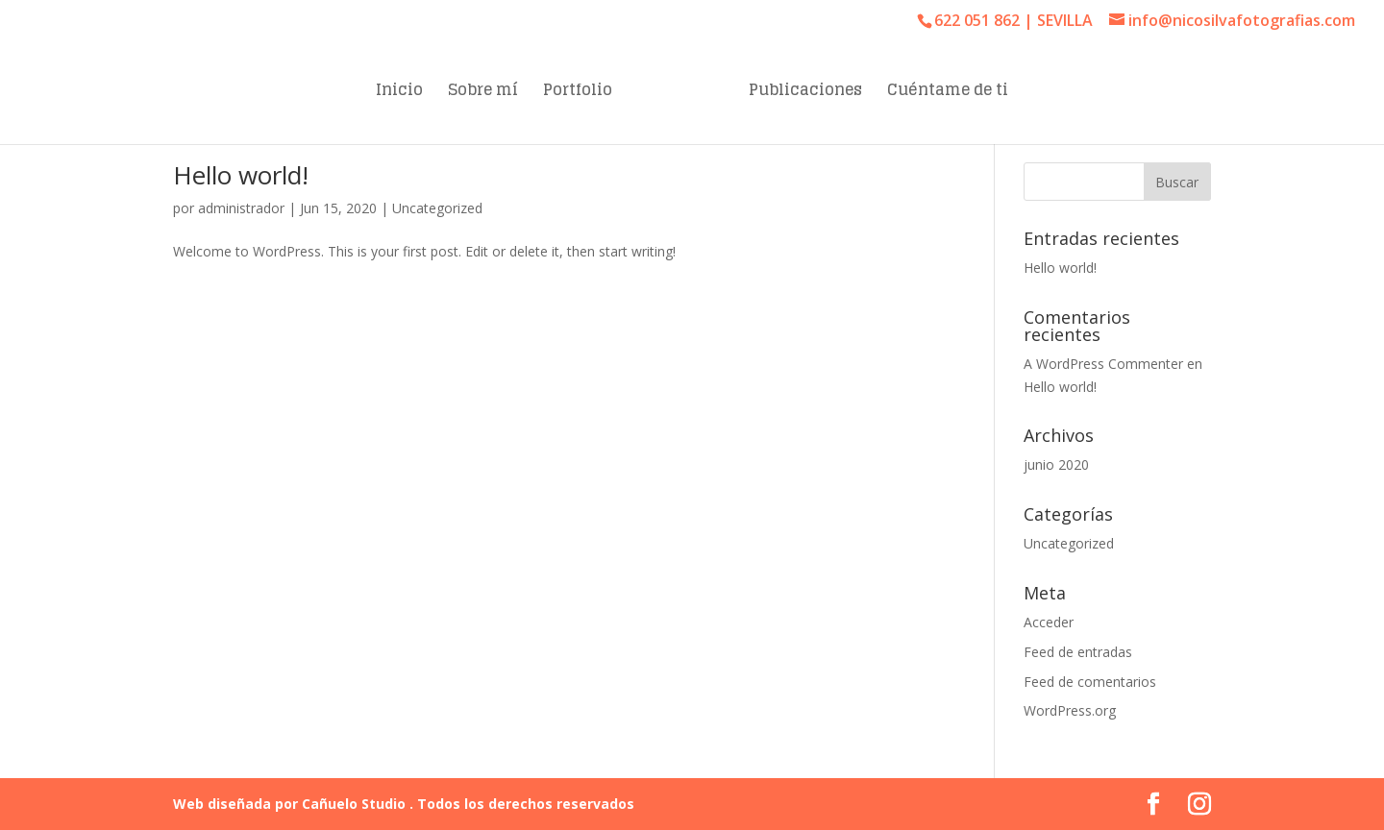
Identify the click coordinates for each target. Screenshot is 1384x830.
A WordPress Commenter (1103, 363)
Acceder (1049, 622)
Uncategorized (437, 208)
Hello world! (241, 175)
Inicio (399, 93)
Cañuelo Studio (355, 803)
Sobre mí (483, 93)
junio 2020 (1056, 464)
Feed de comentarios (1090, 681)
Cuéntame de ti (947, 93)
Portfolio (577, 93)
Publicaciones (805, 93)
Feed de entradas (1078, 652)
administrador (241, 208)
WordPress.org (1070, 710)
